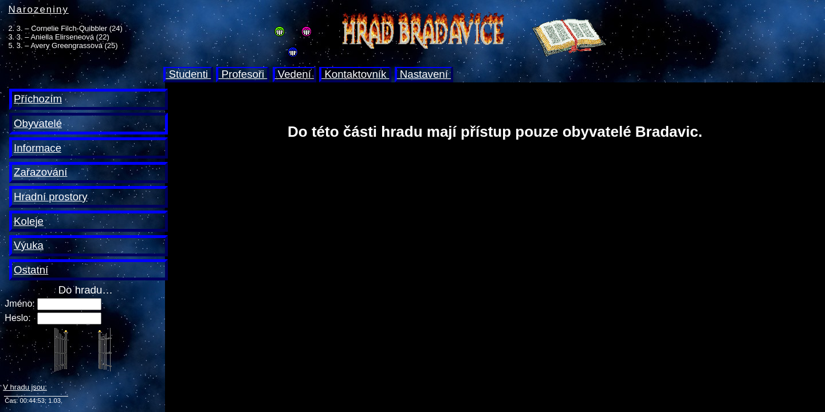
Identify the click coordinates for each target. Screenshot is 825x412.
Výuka (29, 245)
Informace (37, 148)
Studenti (188, 74)
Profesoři (242, 74)
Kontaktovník (355, 74)
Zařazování (40, 172)
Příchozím (38, 99)
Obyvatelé (38, 123)
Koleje (29, 221)
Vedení (294, 74)
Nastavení (424, 74)
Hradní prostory (51, 197)
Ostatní (31, 270)
